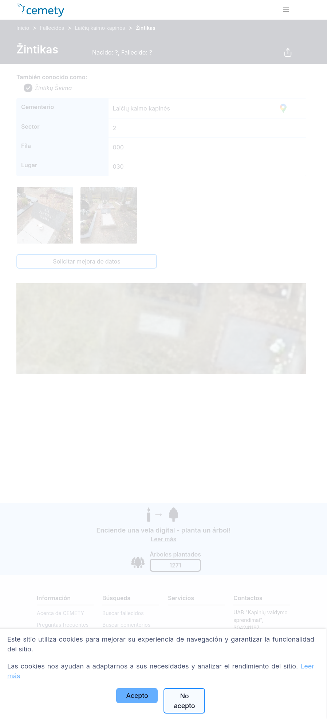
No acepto (184, 701)
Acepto (137, 695)
